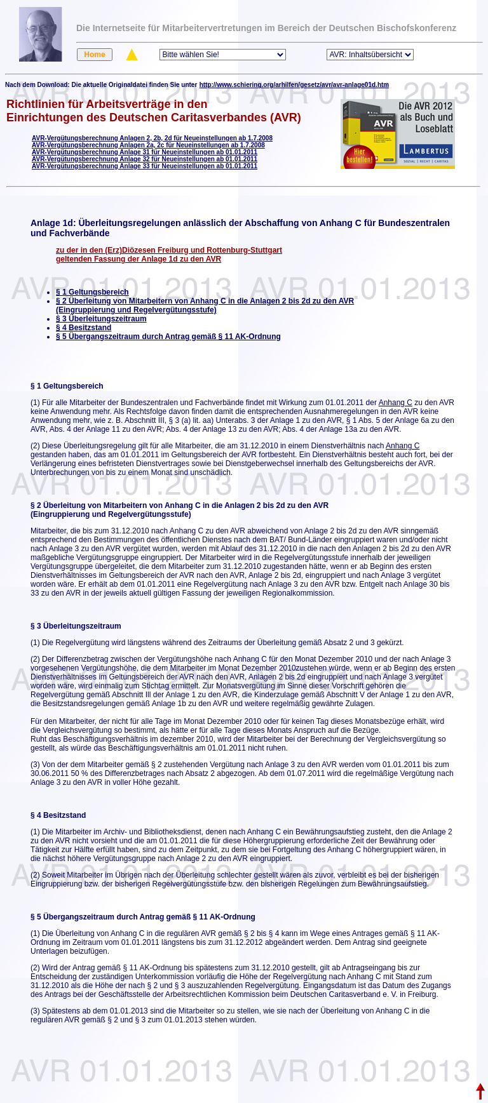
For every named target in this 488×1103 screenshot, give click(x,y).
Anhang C (395, 402)
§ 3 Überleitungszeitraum (101, 318)
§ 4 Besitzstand (83, 327)
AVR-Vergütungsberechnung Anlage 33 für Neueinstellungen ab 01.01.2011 (144, 166)
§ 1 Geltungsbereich (92, 292)
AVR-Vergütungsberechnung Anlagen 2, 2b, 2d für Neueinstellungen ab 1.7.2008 (152, 138)
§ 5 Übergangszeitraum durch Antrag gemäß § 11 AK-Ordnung (168, 336)
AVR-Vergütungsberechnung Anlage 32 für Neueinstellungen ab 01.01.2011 (144, 159)
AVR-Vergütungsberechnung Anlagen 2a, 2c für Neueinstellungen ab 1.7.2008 (148, 145)
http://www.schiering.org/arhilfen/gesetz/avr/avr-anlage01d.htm (295, 84)
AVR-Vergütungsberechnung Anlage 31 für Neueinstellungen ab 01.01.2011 (144, 152)
